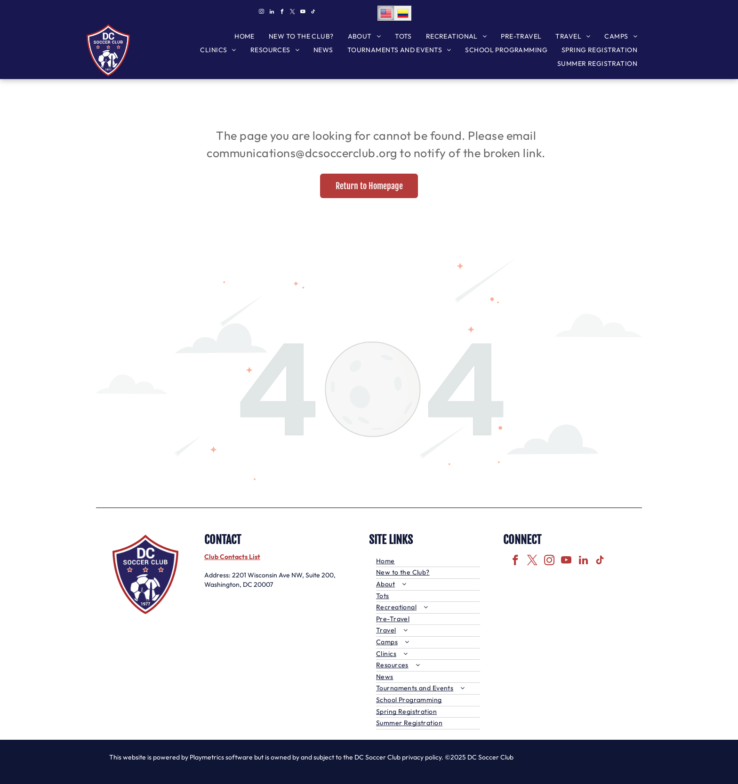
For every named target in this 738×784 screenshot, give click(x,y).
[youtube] (302, 13)
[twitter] (292, 13)
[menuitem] (244, 36)
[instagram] (261, 13)
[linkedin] (271, 13)
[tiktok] (313, 13)
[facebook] (282, 13)
